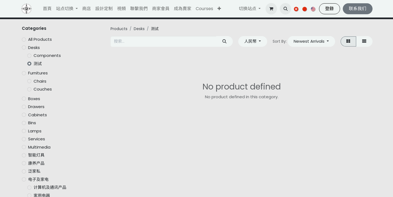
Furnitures (38, 73)
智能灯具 (36, 155)
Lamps (34, 131)
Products (119, 28)
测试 (38, 63)
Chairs (40, 81)
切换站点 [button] (248, 8)
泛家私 (34, 171)
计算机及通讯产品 (50, 187)
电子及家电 (38, 179)
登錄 (329, 8)
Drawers (36, 106)
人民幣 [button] (251, 41)
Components (47, 55)
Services (36, 139)
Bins (32, 123)
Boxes (34, 99)
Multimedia (39, 147)
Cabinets (37, 115)
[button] (219, 8)
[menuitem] (47, 8)
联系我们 (357, 8)
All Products (40, 39)
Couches (43, 89)
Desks (34, 47)
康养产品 (36, 163)
